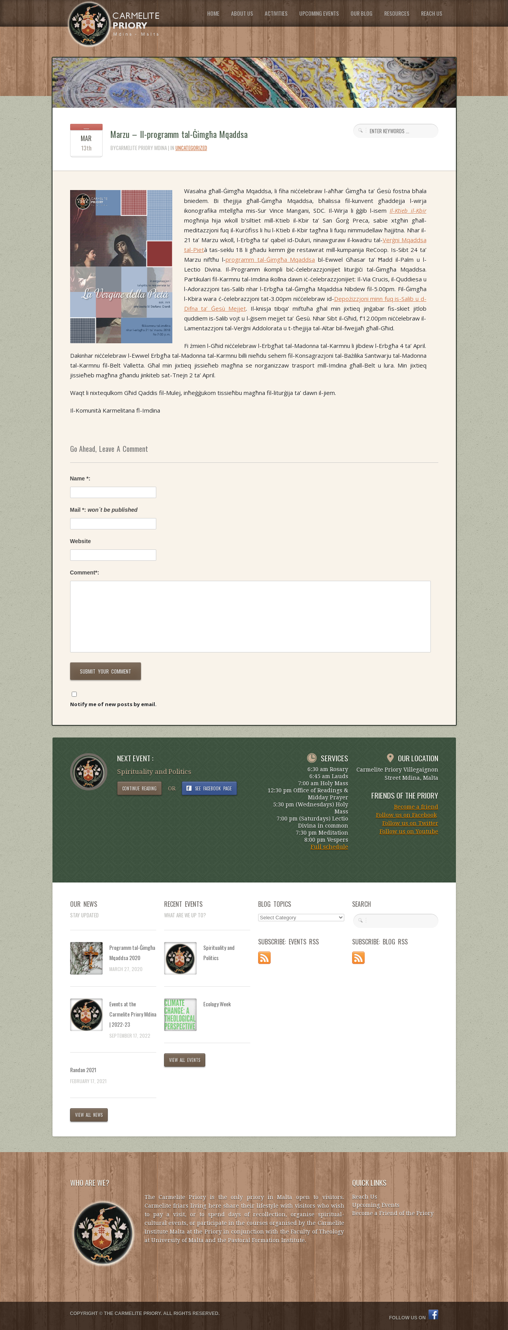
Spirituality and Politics (219, 952)
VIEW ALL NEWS (89, 1115)
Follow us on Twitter (410, 823)
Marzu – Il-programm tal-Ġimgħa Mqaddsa (179, 134)
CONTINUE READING (139, 788)
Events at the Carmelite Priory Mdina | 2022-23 (132, 1014)
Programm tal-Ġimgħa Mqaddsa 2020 (132, 952)
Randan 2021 (83, 1069)
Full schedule (329, 847)
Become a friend (416, 807)
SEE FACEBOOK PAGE (213, 788)
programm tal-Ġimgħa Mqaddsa (270, 259)
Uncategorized (191, 148)
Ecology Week (217, 1004)
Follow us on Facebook (406, 815)
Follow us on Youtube (409, 831)
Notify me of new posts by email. (113, 704)
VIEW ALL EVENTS (185, 1060)
